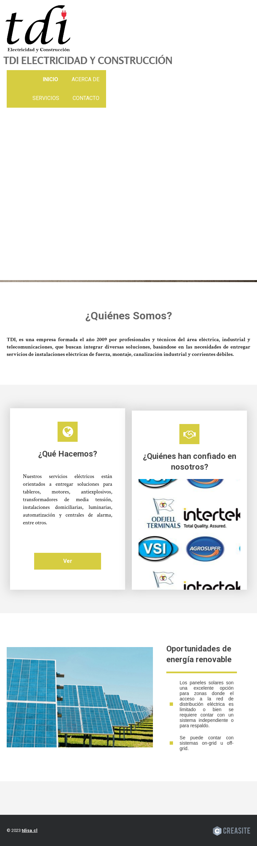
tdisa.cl (29, 830)
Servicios (45, 98)
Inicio (50, 79)
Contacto (86, 98)
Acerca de (85, 79)
